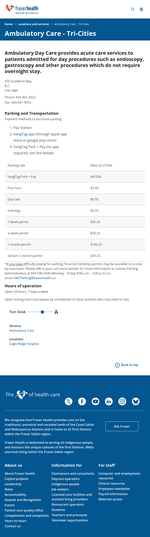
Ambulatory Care (21, 330)
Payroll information (113, 494)
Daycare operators (65, 479)
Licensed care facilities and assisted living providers (72, 496)
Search (132, 9)
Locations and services (33, 24)
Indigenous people (65, 484)
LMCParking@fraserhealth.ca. (34, 278)
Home (9, 24)
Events (10, 505)
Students (58, 510)
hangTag (20, 134)
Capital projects (16, 479)
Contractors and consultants (73, 473)
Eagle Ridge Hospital (24, 344)
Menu (141, 9)
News (9, 489)
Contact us (13, 526)
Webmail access (110, 499)
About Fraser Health (20, 473)
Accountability (15, 494)
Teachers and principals (69, 515)
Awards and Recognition (23, 500)
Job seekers (60, 489)
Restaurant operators (68, 504)
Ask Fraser (122, 426)
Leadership (13, 484)
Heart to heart (15, 521)
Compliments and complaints (27, 515)
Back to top (129, 365)
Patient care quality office (24, 510)
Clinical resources (111, 483)
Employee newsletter (114, 489)
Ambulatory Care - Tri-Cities (71, 24)
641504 (95, 177)
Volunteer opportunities (70, 520)
